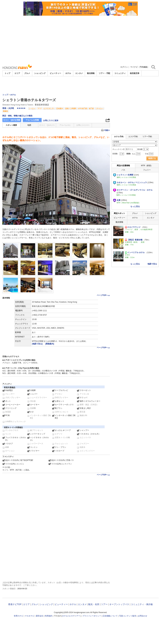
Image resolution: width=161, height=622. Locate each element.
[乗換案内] (49, 344)
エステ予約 (133, 136)
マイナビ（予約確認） (139, 67)
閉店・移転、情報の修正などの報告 (17, 116)
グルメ (27, 73)
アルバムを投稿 (32, 120)
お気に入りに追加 (50, 120)
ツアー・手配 (104, 73)
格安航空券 (134, 73)
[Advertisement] (80, 39)
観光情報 (91, 73)
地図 (29, 125)
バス (123, 170)
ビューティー (55, 73)
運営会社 (39, 616)
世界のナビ (18, 616)
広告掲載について (110, 616)
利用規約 (48, 616)
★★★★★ (21, 108)
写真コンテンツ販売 (127, 616)
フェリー (147, 170)
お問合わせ (142, 616)
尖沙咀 (11, 108)
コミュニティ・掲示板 (142, 604)
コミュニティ (120, 73)
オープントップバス (119, 604)
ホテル (68, 73)
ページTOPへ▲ (103, 295)
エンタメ (79, 73)
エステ (71, 616)
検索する (152, 158)
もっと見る (135, 206)
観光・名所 (93, 604)
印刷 (107, 130)
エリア (17, 73)
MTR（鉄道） (147, 165)
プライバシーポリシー (91, 616)
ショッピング (40, 73)
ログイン (124, 67)
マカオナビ (29, 616)
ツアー (104, 604)
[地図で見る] (37, 344)
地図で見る (152, 264)
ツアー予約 (147, 136)
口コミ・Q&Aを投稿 (11, 120)
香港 (4, 108)
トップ (7, 73)
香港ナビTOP (14, 604)
